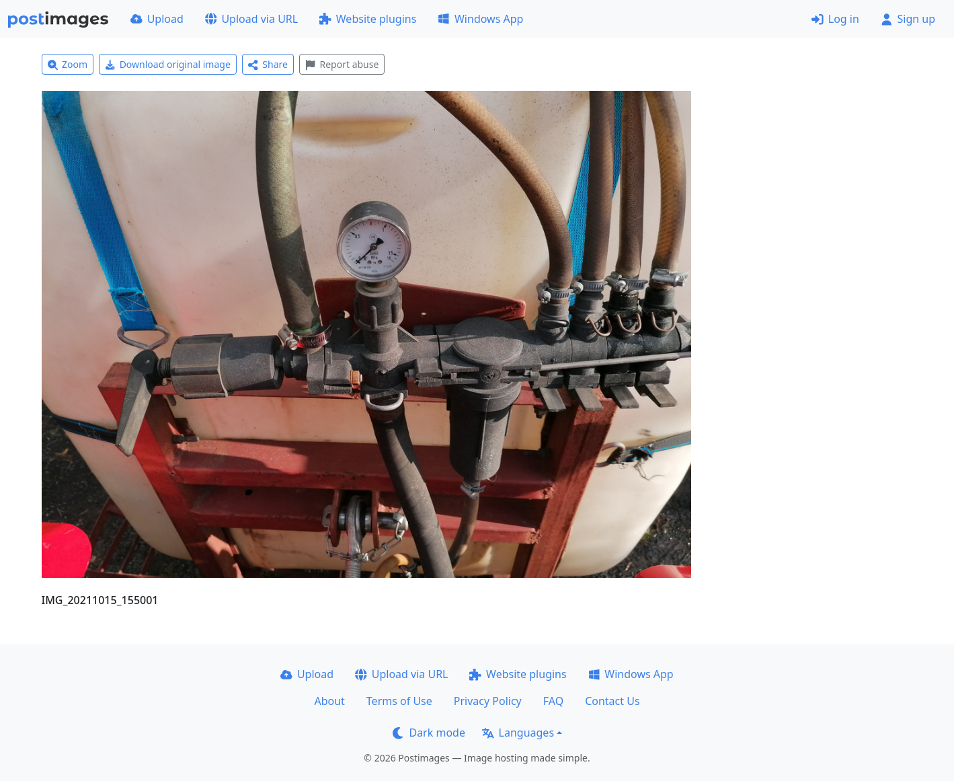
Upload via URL (251, 18)
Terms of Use (399, 701)
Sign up (908, 18)
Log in (835, 18)
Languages (518, 732)
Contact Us (612, 701)
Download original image (168, 64)
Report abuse (342, 64)
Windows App (480, 18)
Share (268, 64)
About (329, 701)
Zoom (68, 64)
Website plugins (367, 18)
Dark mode (429, 732)
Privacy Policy (488, 701)
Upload (157, 18)
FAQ (553, 701)
